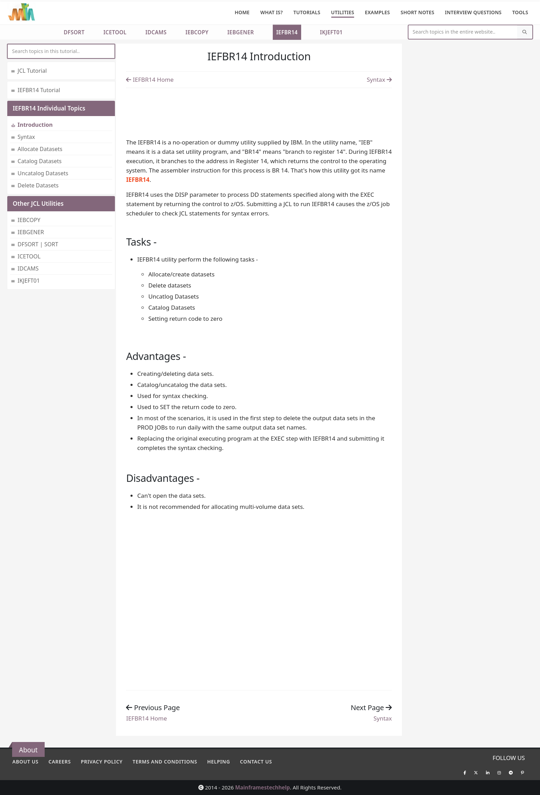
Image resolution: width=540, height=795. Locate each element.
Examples (377, 12)
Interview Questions (473, 12)
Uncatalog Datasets (43, 173)
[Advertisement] (259, 111)
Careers (59, 761)
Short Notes (417, 12)
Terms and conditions (165, 761)
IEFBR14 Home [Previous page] (149, 79)
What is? (271, 12)
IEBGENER (240, 32)
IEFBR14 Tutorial (39, 90)
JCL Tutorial (32, 70)
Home (242, 12)
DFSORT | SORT (38, 244)
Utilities (342, 12)
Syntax (26, 137)
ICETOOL (115, 32)
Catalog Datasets (40, 161)
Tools (520, 12)
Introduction (35, 125)
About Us (25, 761)
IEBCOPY (197, 32)
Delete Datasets (38, 185)
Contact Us (256, 761)
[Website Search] (463, 32)
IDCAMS (155, 32)
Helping (218, 761)
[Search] (524, 32)
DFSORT (74, 32)
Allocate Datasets (40, 149)
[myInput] (61, 51)
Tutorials (307, 12)
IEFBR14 (287, 32)
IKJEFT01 (331, 32)
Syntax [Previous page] (379, 79)
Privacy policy (102, 761)
